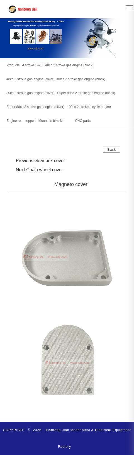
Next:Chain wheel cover (39, 169)
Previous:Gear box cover (40, 160)
